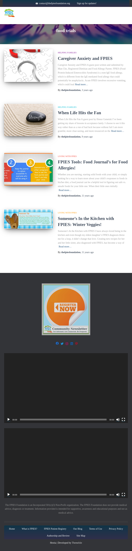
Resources (82, 12)
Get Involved (111, 12)
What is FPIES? (29, 529)
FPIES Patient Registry (55, 529)
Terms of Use (95, 529)
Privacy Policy (116, 529)
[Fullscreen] (123, 419)
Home (30, 13)
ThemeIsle (77, 543)
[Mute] (118, 419)
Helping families (67, 52)
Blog (87, 19)
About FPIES (53, 12)
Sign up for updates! (86, 3)
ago (87, 90)
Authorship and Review (58, 535)
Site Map (80, 535)
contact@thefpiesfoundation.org (54, 3)
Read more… (81, 84)
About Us (66, 19)
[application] (66, 388)
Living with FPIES (67, 156)
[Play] (8, 419)
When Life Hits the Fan (79, 112)
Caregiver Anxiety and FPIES (86, 58)
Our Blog (77, 529)
